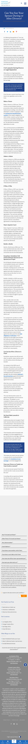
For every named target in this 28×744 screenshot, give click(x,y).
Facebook (4, 31)
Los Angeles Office (14, 656)
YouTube (14, 723)
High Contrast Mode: (12, 737)
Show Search (21, 3)
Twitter (7, 31)
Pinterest (16, 31)
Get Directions (14, 663)
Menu (14, 742)
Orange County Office (14, 667)
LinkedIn (10, 31)
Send (24, 596)
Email (13, 31)
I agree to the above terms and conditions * (13, 592)
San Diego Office (14, 677)
